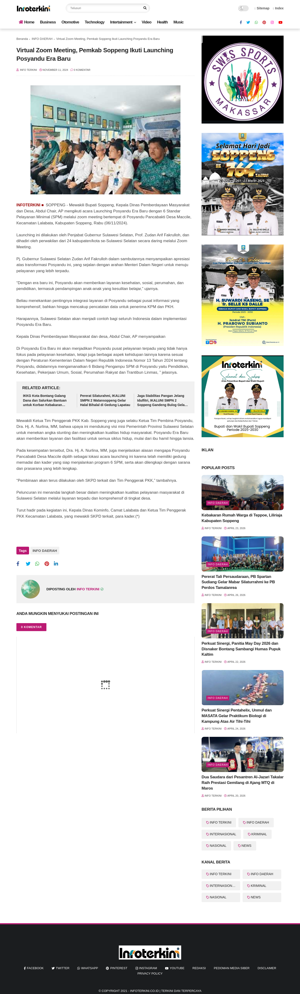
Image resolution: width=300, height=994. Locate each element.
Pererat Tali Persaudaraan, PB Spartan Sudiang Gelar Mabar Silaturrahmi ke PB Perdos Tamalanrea (238, 582)
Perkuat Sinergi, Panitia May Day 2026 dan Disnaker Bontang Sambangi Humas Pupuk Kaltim (241, 649)
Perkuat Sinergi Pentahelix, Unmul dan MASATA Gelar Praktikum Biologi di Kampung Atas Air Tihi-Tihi (237, 716)
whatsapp (89, 968)
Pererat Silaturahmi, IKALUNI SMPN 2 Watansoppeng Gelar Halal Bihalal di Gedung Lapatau (105, 400)
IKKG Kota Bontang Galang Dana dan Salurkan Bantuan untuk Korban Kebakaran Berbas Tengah (45, 400)
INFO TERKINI (220, 822)
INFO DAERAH (42, 39)
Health (162, 22)
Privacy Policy (149, 973)
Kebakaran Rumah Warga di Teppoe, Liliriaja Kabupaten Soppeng (242, 518)
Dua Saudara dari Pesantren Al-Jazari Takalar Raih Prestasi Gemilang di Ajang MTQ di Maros (243, 783)
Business (48, 22)
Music (178, 22)
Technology (94, 22)
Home (26, 22)
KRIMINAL (259, 834)
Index (278, 8)
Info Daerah (218, 502)
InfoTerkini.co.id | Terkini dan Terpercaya (165, 991)
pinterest (118, 968)
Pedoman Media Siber (231, 968)
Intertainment (121, 22)
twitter (62, 968)
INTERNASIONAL (223, 834)
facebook (35, 968)
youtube (177, 968)
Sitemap (262, 8)
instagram (148, 968)
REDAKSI (199, 968)
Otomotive (70, 22)
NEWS (246, 845)
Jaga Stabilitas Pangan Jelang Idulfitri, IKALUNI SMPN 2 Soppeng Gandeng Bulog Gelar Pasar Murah (161, 400)
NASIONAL (218, 845)
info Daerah (218, 764)
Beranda (22, 39)
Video (146, 22)
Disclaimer (267, 968)
